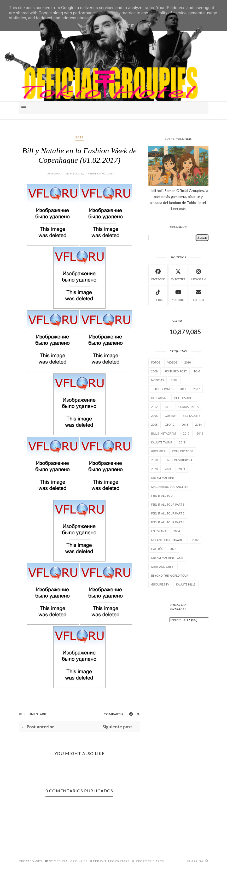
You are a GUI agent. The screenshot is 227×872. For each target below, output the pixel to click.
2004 (176, 531)
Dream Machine (163, 478)
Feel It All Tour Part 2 (168, 513)
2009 (154, 371)
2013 (185, 424)
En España (158, 531)
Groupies (158, 451)
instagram (198, 274)
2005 (154, 424)
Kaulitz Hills (185, 584)
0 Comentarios (36, 714)
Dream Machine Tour (167, 558)
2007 (196, 389)
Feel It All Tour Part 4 (168, 522)
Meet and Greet (163, 567)
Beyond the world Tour (169, 575)
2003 (181, 469)
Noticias (157, 380)
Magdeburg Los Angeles (169, 487)
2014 (198, 424)
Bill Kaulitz (191, 416)
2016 (200, 433)
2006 (154, 416)
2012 (154, 407)
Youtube (178, 294)
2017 (79, 137)
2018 (154, 460)
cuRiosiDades (188, 407)
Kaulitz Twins (161, 442)
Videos (172, 362)
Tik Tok (158, 294)
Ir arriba (197, 861)
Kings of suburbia (178, 460)
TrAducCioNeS (162, 389)
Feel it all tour (162, 496)
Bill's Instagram (163, 433)
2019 (182, 442)
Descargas (159, 398)
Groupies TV (160, 584)
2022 (173, 549)
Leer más (178, 208)
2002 (195, 540)
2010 (187, 362)
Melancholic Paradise (168, 540)
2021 (168, 469)
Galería (157, 549)
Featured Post (176, 371)
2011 (182, 389)
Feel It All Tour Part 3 (168, 504)
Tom (197, 371)
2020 (154, 469)
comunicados (182, 451)
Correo (198, 294)
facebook (158, 274)
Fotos (155, 362)
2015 (168, 407)
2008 (174, 380)
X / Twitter (178, 274)
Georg (169, 424)
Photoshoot (184, 398)
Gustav (170, 416)
